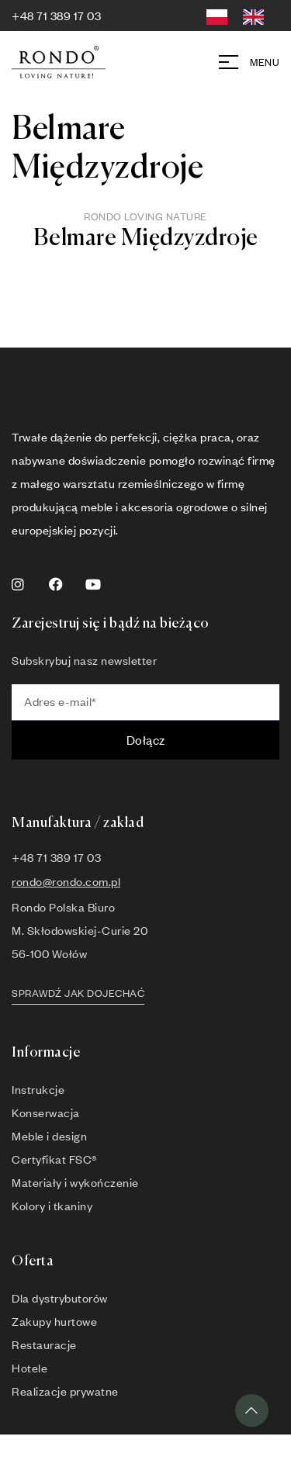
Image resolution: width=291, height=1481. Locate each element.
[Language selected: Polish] (240, 14)
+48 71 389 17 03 (56, 15)
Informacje (46, 1053)
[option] (257, 17)
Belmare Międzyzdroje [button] (145, 239)
